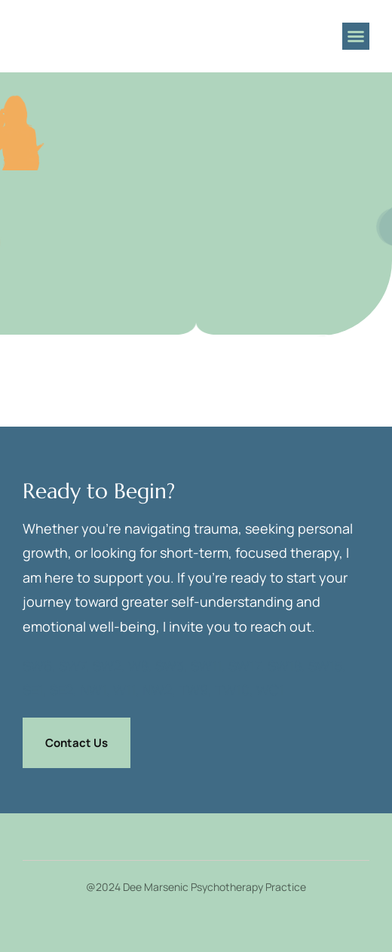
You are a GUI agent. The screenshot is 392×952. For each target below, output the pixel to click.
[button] (355, 36)
